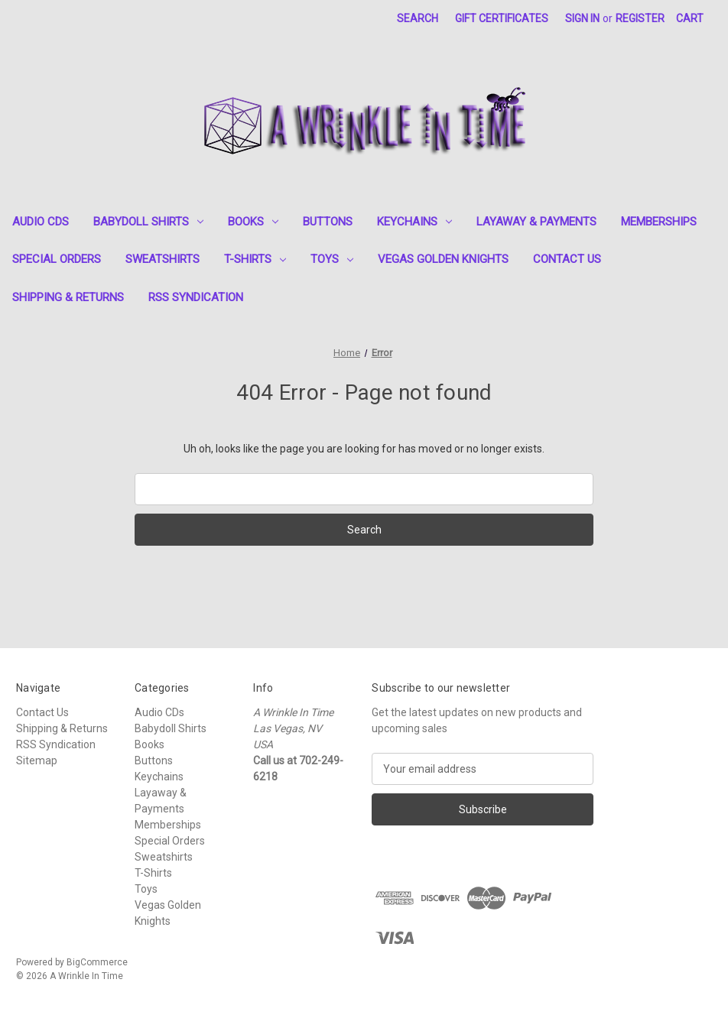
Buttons (328, 222)
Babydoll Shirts (148, 222)
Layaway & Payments (536, 222)
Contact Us (567, 259)
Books (253, 222)
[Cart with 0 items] (690, 18)
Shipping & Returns (68, 297)
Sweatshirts (162, 259)
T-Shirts (255, 259)
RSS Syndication (195, 297)
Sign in (582, 18)
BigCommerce (97, 962)
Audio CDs (40, 222)
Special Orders (56, 259)
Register (640, 18)
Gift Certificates (501, 18)
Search (417, 18)
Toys (331, 259)
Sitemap (36, 760)
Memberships (659, 222)
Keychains (414, 222)
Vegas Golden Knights (443, 259)
